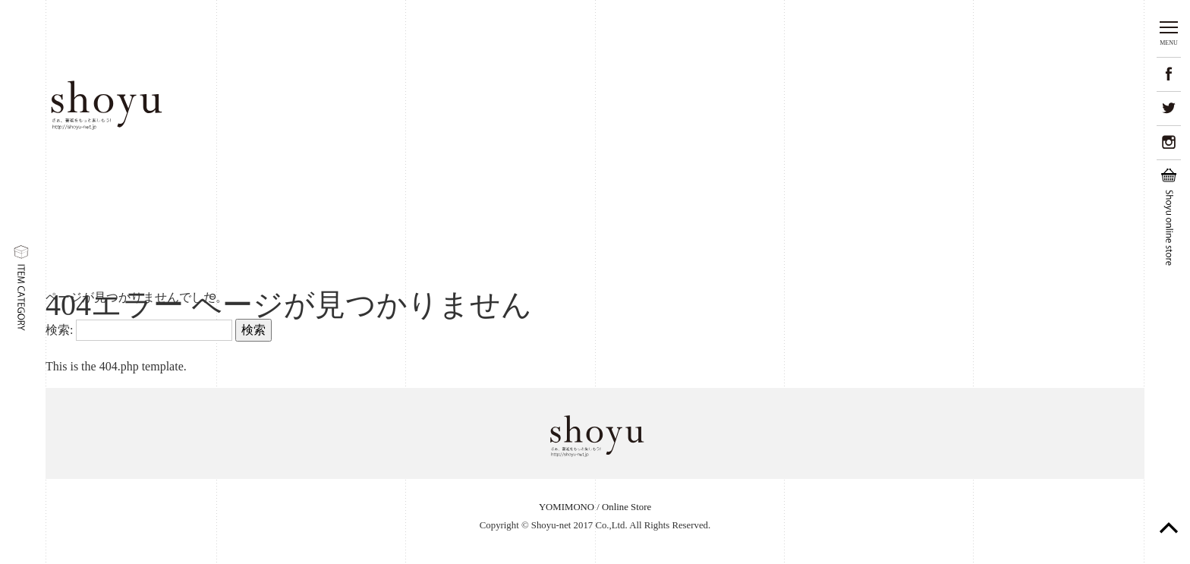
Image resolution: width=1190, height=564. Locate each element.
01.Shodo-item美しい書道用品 (682, 105)
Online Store (626, 507)
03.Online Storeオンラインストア (1008, 104)
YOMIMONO (566, 507)
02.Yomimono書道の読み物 (843, 105)
